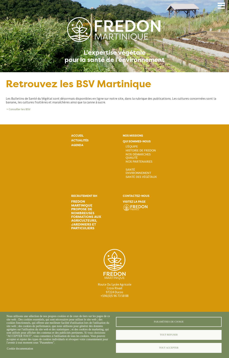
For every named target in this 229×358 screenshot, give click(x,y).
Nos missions (133, 136)
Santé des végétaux (141, 177)
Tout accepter (168, 347)
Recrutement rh (84, 196)
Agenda (77, 145)
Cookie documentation (20, 348)
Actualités (80, 140)
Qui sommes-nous (137, 141)
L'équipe (132, 146)
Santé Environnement (138, 171)
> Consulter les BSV (18, 109)
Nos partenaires (139, 161)
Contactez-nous (136, 196)
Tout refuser (169, 334)
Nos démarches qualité (138, 156)
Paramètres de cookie (169, 321)
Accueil (77, 136)
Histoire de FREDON (141, 150)
